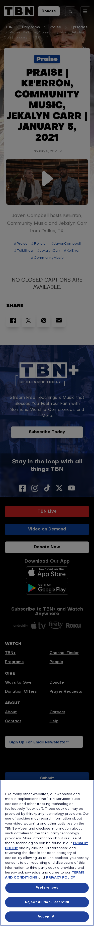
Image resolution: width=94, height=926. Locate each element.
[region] (47, 853)
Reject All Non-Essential (47, 902)
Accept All (47, 916)
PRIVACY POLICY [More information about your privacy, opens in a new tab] (60, 877)
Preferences (47, 887)
